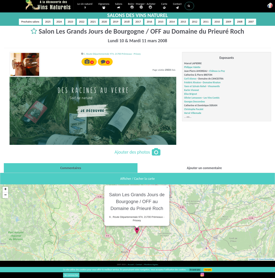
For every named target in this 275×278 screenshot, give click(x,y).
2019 (115, 21)
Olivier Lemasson (193, 97)
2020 (104, 21)
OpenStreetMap (266, 259)
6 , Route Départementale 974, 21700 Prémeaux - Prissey (112, 53)
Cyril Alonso (190, 78)
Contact (177, 5)
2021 (93, 21)
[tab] (71, 168)
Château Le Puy (217, 71)
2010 (217, 21)
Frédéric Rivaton (192, 82)
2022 (81, 21)
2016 (149, 21)
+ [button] (5, 189)
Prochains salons (30, 21)
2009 (228, 21)
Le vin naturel (84, 5)
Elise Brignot (190, 93)
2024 (59, 21)
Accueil (131, 264)
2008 (239, 21)
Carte (164, 5)
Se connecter (71, 275)
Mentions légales (151, 264)
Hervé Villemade (192, 113)
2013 (183, 21)
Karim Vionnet (191, 90)
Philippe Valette (192, 67)
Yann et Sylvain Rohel (195, 86)
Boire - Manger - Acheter (141, 6)
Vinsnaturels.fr (50, 5)
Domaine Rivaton (212, 82)
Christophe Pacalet (193, 109)
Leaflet (252, 259)
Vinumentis (214, 86)
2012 (194, 21)
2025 (47, 21)
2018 (126, 21)
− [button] (5, 195)
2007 (251, 21)
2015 (160, 21)
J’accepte (207, 270)
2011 (206, 21)
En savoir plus (195, 270)
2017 (138, 21)
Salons (118, 5)
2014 (172, 21)
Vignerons (103, 5)
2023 (70, 21)
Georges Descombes (194, 101)
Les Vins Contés (211, 97)
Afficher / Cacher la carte (137, 179)
